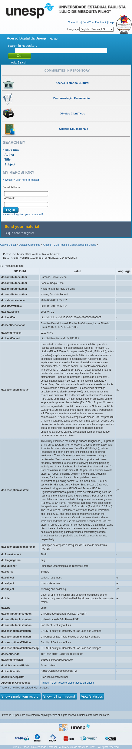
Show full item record (59, 696)
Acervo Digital (8, 244)
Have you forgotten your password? (23, 214)
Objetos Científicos (29, 244)
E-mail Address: (12, 187)
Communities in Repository (67, 70)
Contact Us (74, 22)
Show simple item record (20, 696)
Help (111, 22)
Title (7, 159)
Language (90, 29)
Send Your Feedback (94, 22)
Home (53, 38)
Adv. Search (19, 62)
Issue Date (11, 149)
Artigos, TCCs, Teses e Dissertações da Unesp (69, 244)
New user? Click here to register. (21, 179)
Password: (9, 198)
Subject (9, 164)
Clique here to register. (20, 233)
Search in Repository (22, 45)
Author (9, 154)
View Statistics (92, 696)
